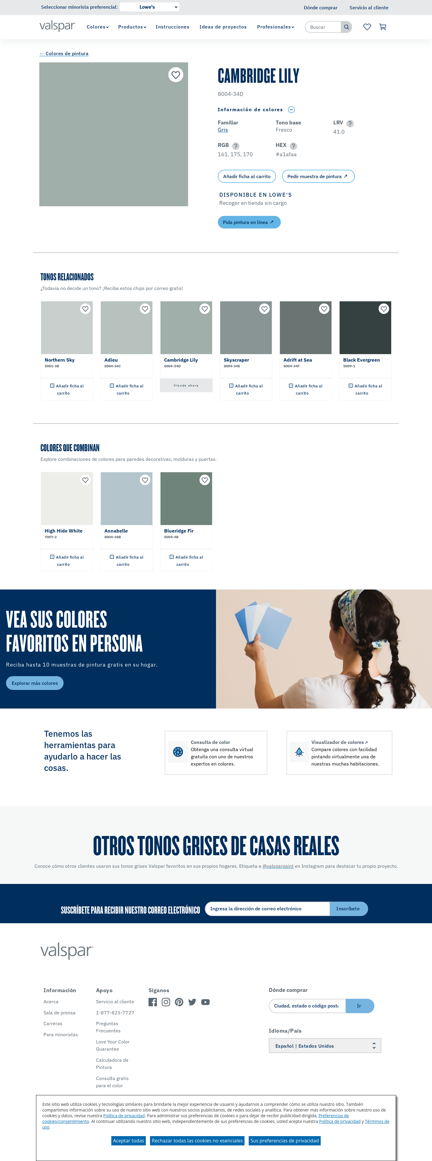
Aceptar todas (128, 1140)
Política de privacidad (124, 1115)
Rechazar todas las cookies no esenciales (197, 1140)
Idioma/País (285, 1030)
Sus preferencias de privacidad (284, 1140)
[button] (349, 123)
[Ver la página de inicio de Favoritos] (367, 27)
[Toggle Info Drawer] (291, 109)
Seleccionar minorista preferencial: (79, 7)
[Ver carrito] (382, 27)
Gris (223, 129)
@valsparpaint (278, 866)
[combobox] (323, 27)
